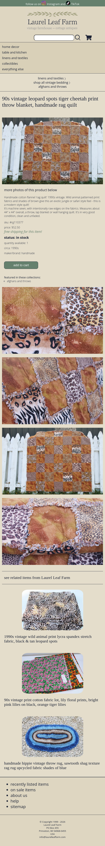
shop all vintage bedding (51, 82)
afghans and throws (52, 86)
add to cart (21, 265)
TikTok (75, 4)
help (15, 801)
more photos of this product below (30, 190)
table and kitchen (14, 52)
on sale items (23, 789)
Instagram (53, 4)
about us (19, 795)
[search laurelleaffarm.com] (78, 38)
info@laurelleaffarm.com (52, 837)
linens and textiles (15, 58)
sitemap (18, 806)
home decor (10, 47)
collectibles (10, 63)
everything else (12, 69)
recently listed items (30, 784)
